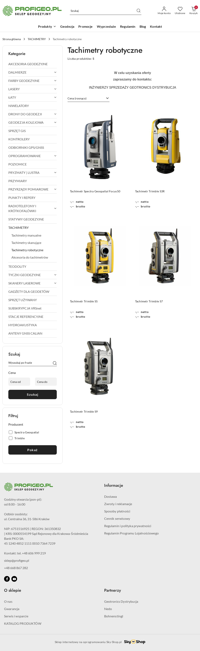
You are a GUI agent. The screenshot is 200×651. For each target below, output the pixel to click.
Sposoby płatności (117, 511)
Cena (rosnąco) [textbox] (77, 98)
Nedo (108, 609)
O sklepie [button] (12, 590)
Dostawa (110, 496)
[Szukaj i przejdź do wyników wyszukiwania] (138, 11)
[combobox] (88, 98)
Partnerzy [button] (112, 590)
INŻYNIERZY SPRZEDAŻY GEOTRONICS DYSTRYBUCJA (132, 87)
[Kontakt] (156, 27)
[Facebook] (7, 579)
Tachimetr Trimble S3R (150, 191)
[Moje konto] (164, 11)
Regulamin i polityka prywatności (127, 526)
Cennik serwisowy (117, 518)
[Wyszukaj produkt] (105, 11)
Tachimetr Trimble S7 (149, 301)
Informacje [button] (113, 485)
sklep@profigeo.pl (16, 560)
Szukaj (32, 394)
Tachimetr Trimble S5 (84, 301)
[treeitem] (32, 64)
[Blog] (143, 27)
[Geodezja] (67, 27)
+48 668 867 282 (16, 568)
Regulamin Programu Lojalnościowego (131, 533)
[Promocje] (85, 27)
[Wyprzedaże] (106, 27)
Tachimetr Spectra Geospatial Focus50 (95, 191)
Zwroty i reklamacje (118, 504)
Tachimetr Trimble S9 (84, 411)
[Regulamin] (127, 27)
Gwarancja (11, 609)
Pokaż (32, 450)
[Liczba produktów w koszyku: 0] (193, 11)
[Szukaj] (55, 363)
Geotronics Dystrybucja (121, 601)
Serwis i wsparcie (16, 616)
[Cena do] (46, 382)
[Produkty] (47, 27)
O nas (8, 601)
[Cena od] (19, 382)
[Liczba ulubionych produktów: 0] (180, 11)
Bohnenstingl (113, 616)
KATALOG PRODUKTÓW (22, 623)
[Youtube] (14, 579)
